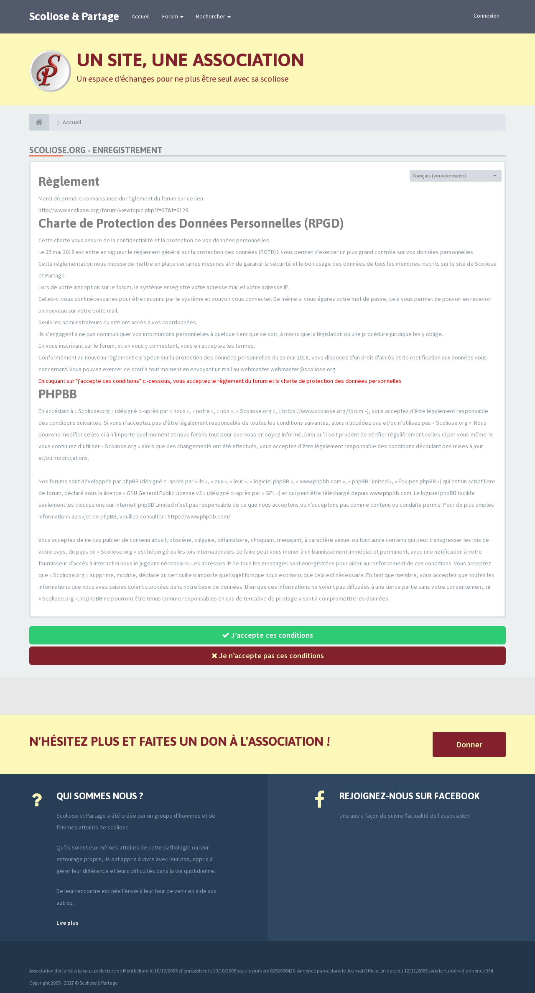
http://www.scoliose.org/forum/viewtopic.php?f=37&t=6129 (113, 210)
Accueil (141, 16)
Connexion (486, 15)
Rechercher (213, 16)
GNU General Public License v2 (164, 493)
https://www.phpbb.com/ (199, 516)
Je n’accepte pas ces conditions (267, 655)
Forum (172, 16)
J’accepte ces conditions (267, 635)
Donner (469, 744)
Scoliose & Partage (74, 16)
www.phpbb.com (390, 493)
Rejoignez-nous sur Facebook (409, 795)
